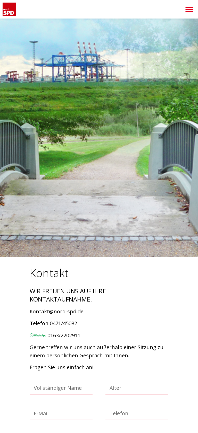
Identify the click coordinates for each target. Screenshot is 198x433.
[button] (189, 9)
